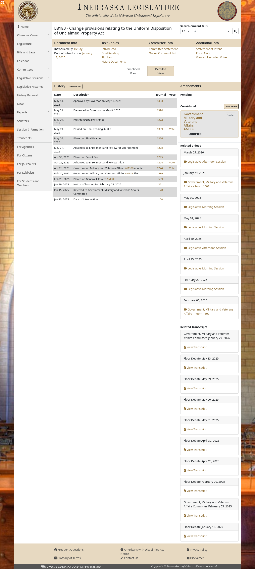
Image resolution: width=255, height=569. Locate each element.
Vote (172, 129)
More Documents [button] (114, 61)
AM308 (129, 168)
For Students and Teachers (28, 183)
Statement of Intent (209, 49)
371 (160, 184)
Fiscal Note (203, 53)
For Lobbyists (25, 172)
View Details (75, 86)
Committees (33, 69)
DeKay (78, 49)
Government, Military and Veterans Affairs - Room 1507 (208, 184)
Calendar (23, 61)
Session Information (30, 129)
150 (160, 199)
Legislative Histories (30, 86)
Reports (33, 112)
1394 (160, 110)
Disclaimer (195, 558)
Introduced (109, 49)
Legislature (33, 44)
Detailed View (160, 71)
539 (160, 173)
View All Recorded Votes (211, 57)
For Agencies (25, 147)
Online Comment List (162, 53)
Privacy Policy (197, 549)
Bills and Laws (33, 52)
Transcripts (24, 138)
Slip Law (107, 57)
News (20, 104)
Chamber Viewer (33, 35)
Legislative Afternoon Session (205, 161)
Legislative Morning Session (204, 207)
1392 (160, 119)
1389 (160, 129)
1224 (160, 162)
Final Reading (110, 53)
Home (24, 26)
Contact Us (129, 558)
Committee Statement (163, 49)
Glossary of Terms (67, 558)
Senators (33, 121)
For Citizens (24, 155)
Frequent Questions (69, 549)
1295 (160, 157)
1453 (160, 101)
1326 (160, 138)
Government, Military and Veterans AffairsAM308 (194, 122)
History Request (27, 95)
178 (160, 190)
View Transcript (195, 347)
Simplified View (133, 71)
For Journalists (26, 164)
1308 (160, 147)
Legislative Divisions (33, 78)
